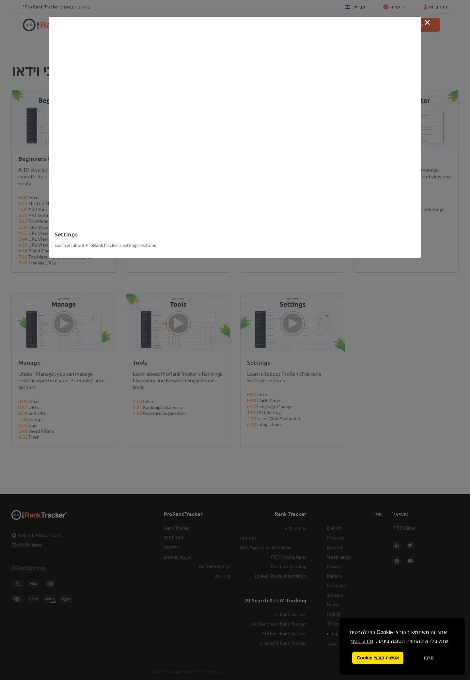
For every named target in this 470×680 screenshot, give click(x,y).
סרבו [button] (428, 657)
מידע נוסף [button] (362, 641)
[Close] (427, 22)
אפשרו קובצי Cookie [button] (378, 657)
